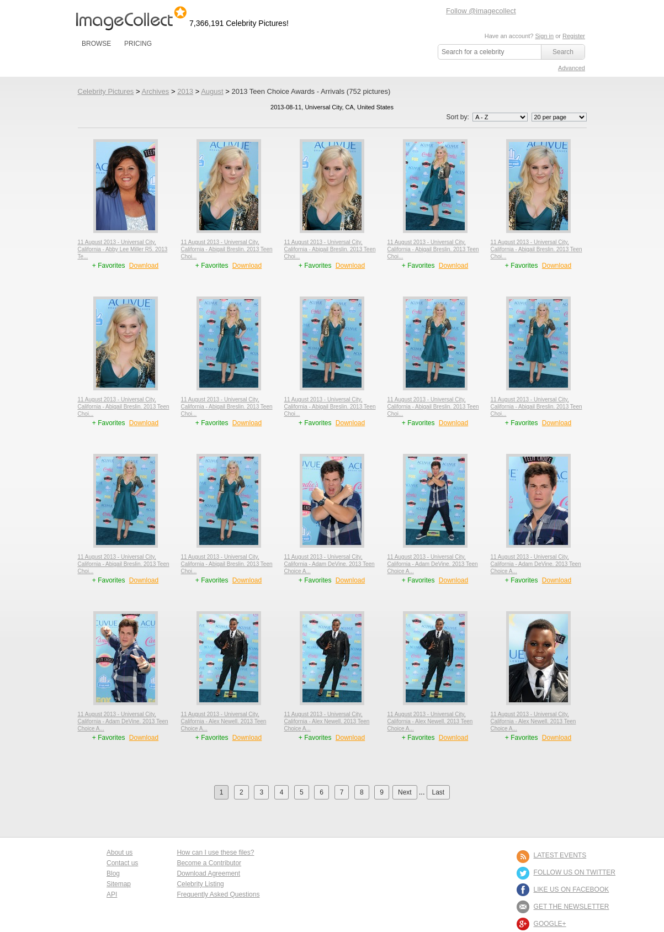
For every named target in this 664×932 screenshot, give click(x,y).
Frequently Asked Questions (218, 894)
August (212, 91)
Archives (155, 91)
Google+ (550, 924)
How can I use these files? (215, 852)
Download (143, 265)
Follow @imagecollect (481, 11)
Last (438, 792)
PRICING (138, 43)
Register (573, 36)
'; (500, 117)
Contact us (122, 863)
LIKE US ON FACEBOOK (571, 889)
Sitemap (119, 884)
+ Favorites (109, 265)
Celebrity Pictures (106, 91)
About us (119, 852)
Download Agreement (208, 873)
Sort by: (487, 117)
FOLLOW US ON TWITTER (574, 872)
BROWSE (96, 43)
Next (405, 792)
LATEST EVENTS (560, 855)
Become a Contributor (209, 863)
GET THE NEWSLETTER (571, 906)
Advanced (571, 68)
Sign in (544, 36)
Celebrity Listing (200, 884)
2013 (185, 91)
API (112, 894)
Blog (113, 873)
